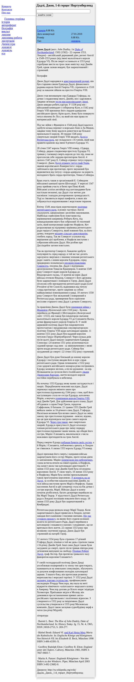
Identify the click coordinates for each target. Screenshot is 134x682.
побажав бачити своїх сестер (76, 442)
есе (3, 53)
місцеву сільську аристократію (71, 233)
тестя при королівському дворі (71, 101)
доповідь (7, 50)
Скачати (41, 30)
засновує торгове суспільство (52, 580)
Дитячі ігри (8, 44)
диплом (6, 34)
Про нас (6, 12)
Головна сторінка (14, 18)
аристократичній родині (76, 81)
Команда (6, 6)
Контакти (7, 9)
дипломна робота (12, 37)
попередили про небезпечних (77, 459)
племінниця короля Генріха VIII (72, 398)
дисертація (8, 40)
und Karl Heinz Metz (75, 632)
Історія (6, 21)
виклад (6, 31)
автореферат (9, 25)
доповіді (7, 47)
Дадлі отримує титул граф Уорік (72, 163)
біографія (7, 28)
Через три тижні (59, 422)
